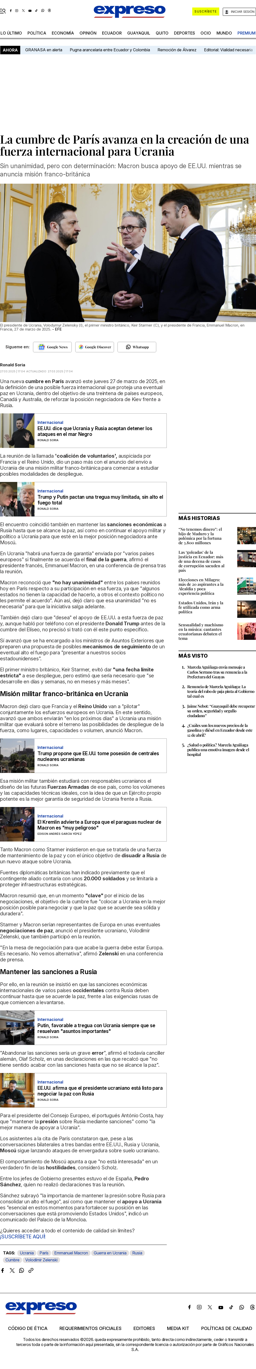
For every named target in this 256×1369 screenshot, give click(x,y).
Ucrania (27, 1252)
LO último (11, 33)
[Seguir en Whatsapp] (137, 347)
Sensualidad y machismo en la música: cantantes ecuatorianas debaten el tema (200, 631)
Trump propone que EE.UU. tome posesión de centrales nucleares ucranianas (98, 756)
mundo (224, 33)
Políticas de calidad (226, 1328)
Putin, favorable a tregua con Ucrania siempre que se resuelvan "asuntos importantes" (96, 1028)
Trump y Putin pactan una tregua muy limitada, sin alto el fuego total (100, 500)
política (37, 33)
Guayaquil (138, 33)
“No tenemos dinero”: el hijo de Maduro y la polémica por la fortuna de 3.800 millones (200, 535)
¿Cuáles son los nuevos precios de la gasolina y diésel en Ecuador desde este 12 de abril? (219, 730)
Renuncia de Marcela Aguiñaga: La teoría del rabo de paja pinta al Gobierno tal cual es (220, 691)
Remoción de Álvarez (177, 49)
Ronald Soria (12, 365)
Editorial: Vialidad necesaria (228, 49)
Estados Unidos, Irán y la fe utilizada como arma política (200, 607)
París (44, 1252)
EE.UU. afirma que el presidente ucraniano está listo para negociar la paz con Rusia (100, 1091)
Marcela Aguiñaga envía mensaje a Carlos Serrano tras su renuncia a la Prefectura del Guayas (217, 671)
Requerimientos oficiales (91, 1328)
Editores (144, 1328)
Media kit (178, 1328)
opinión (88, 33)
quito (162, 33)
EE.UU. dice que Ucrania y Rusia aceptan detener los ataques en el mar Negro (95, 431)
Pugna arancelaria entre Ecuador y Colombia (110, 49)
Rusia (137, 1252)
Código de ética (28, 1328)
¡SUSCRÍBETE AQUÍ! (23, 1237)
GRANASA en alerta (43, 49)
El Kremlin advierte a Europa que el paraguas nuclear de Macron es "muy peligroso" (99, 825)
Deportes (184, 33)
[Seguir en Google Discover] (94, 347)
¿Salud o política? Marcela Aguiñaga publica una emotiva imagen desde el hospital (218, 749)
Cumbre (13, 1259)
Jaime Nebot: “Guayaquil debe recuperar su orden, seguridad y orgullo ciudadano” (221, 710)
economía (63, 33)
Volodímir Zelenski (41, 1259)
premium (247, 33)
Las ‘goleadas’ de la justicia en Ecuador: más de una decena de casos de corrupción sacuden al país (201, 561)
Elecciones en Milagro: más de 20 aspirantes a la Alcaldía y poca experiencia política (201, 586)
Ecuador (112, 33)
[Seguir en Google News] (52, 347)
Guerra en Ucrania (110, 1252)
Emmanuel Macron (71, 1252)
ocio (205, 33)
